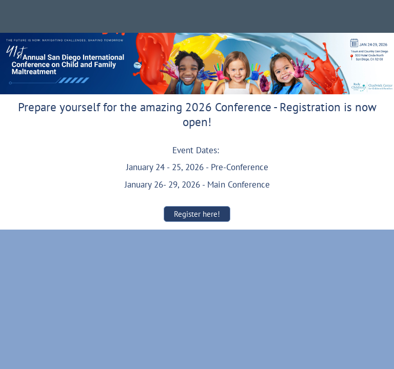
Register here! (197, 214)
